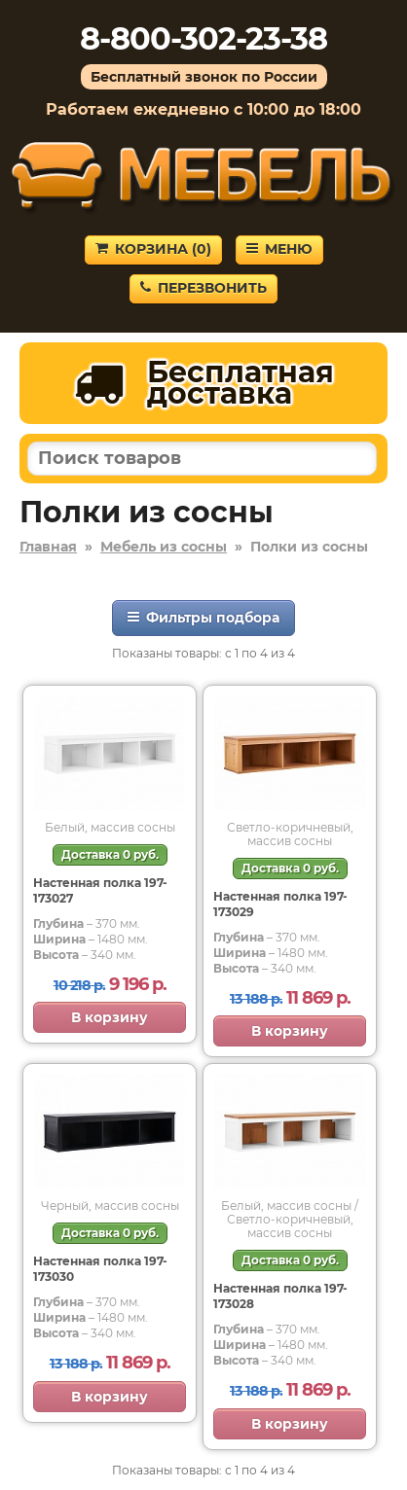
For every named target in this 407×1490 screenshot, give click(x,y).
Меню (279, 249)
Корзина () (153, 249)
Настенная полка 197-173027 (100, 890)
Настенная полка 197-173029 (280, 904)
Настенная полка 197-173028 (280, 1296)
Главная (48, 546)
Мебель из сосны (163, 546)
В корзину (109, 1017)
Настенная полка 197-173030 (100, 1269)
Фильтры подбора (203, 617)
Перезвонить (203, 288)
